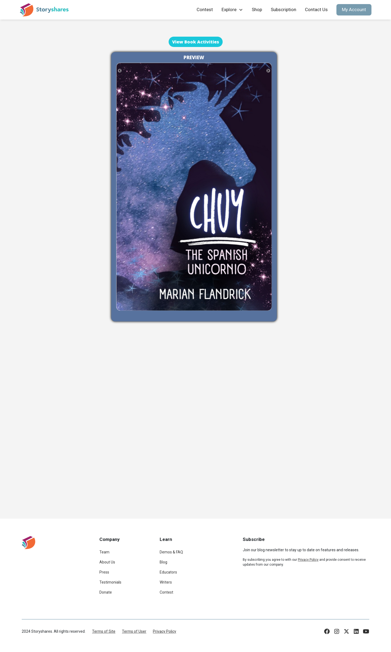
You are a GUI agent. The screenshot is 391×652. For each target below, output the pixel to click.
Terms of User (134, 631)
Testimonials (110, 582)
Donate (105, 592)
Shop (257, 9)
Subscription (283, 9)
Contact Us (316, 9)
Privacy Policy (164, 631)
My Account (354, 9)
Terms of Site (103, 631)
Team (104, 552)
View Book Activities (195, 42)
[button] (232, 9)
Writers (166, 582)
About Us (107, 562)
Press (104, 572)
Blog (163, 562)
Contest (205, 9)
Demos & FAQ (171, 552)
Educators (168, 572)
